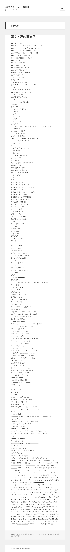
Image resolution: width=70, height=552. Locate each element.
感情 (25, 534)
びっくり (35, 534)
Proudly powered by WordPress (20, 548)
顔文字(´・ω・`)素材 (17, 7)
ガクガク (41, 534)
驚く (19, 536)
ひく (31, 534)
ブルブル (46, 534)
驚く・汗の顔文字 (23, 37)
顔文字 (16, 536)
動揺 (51, 534)
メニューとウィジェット (62, 10)
